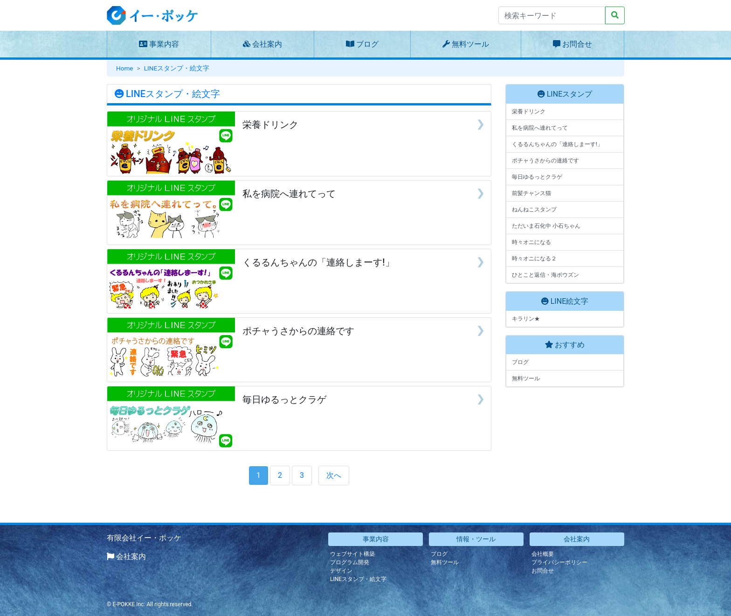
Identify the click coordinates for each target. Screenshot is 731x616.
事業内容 (164, 44)
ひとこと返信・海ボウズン (545, 275)
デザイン (341, 570)
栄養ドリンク (528, 111)
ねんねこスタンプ (534, 209)
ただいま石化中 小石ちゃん (546, 226)
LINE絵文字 (569, 301)
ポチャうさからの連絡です (545, 160)
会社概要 (542, 554)
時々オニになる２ (534, 258)
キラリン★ (526, 318)
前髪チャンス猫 (531, 193)
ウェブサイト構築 (352, 554)
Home (124, 68)
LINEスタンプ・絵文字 (176, 68)
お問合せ (577, 44)
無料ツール (470, 44)
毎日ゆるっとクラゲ (537, 177)
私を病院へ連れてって (540, 128)
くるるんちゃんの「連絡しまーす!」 (557, 144)
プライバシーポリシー (559, 562)
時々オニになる (531, 242)
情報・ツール (476, 539)
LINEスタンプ (569, 94)
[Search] (551, 15)
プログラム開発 (349, 562)
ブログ (367, 44)
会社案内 (267, 44)
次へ (333, 475)
